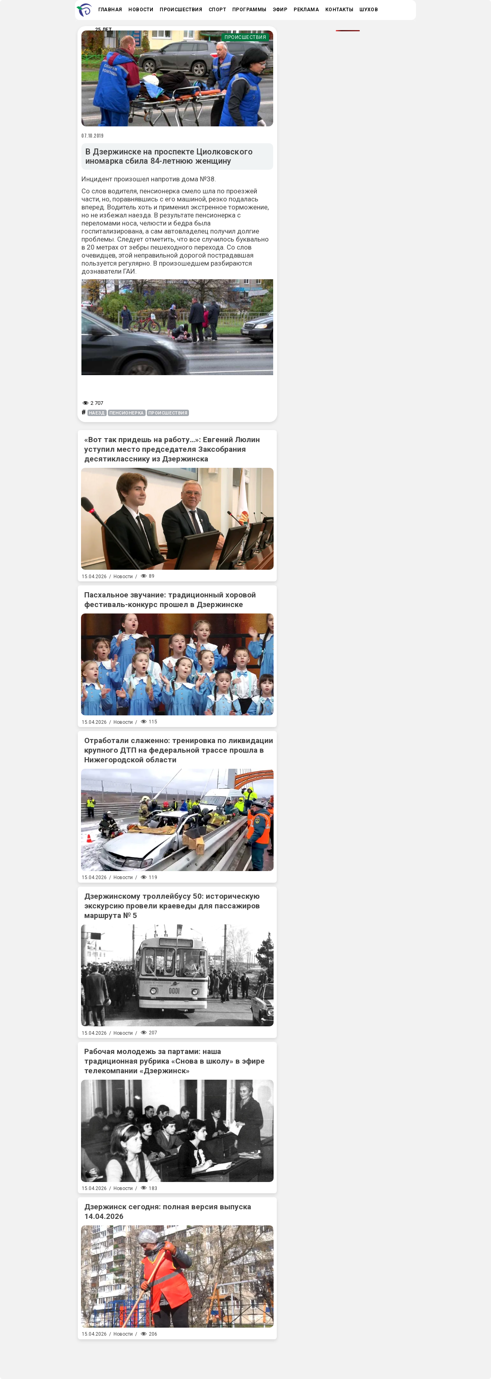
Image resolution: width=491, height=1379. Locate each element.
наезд (97, 413)
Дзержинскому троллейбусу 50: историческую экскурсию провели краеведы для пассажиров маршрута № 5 (172, 906)
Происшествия (245, 37)
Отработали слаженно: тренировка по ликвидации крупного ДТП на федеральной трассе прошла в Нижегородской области (178, 750)
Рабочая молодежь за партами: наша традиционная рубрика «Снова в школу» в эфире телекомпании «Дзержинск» (174, 1061)
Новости (123, 576)
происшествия (168, 413)
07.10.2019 (92, 135)
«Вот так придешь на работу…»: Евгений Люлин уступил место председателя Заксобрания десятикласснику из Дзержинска (172, 449)
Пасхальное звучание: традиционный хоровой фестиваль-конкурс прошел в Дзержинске (170, 599)
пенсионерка (127, 413)
